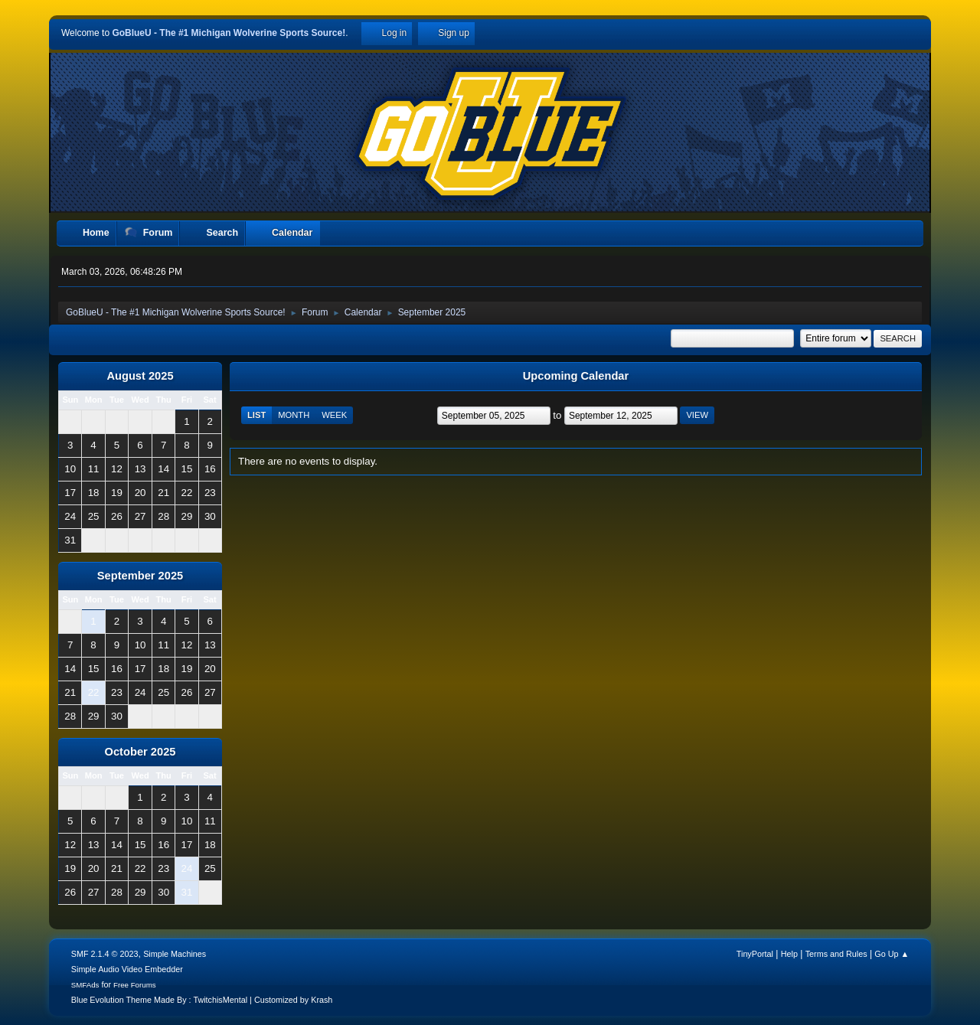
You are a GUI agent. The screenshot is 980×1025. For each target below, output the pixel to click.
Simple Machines (174, 953)
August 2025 (139, 376)
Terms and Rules (836, 953)
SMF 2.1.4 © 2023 (105, 953)
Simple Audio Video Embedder (127, 969)
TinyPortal (755, 953)
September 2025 (140, 576)
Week (334, 414)
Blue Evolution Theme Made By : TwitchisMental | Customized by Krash (202, 999)
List (256, 414)
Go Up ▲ (891, 953)
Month (293, 414)
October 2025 (140, 752)
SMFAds (85, 985)
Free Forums (134, 985)
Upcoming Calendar (576, 376)
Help (789, 953)
